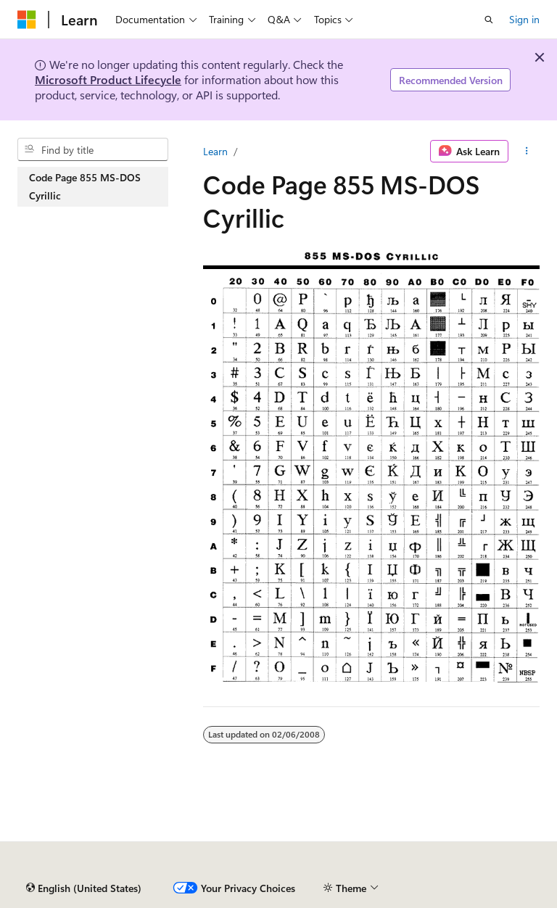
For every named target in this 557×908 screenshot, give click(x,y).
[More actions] (527, 151)
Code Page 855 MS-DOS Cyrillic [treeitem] (85, 186)
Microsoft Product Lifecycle (108, 79)
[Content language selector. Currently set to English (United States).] (83, 888)
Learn (215, 151)
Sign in (524, 19)
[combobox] (92, 149)
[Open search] (488, 20)
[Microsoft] (26, 19)
